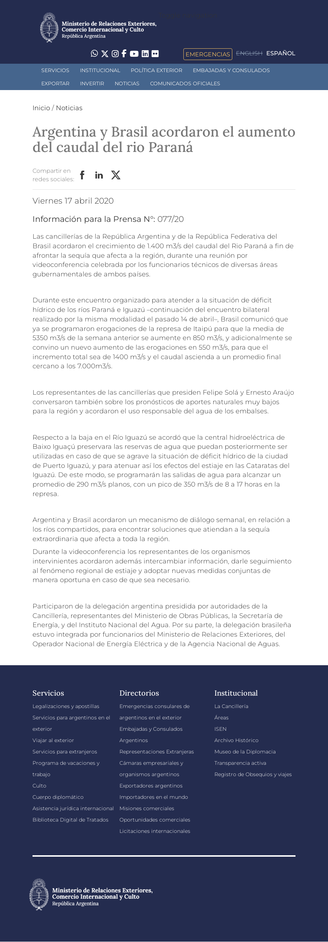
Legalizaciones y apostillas (66, 706)
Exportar (55, 83)
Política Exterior (156, 70)
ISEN (220, 729)
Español (280, 53)
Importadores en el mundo (153, 797)
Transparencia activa (240, 763)
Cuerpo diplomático (58, 797)
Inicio (41, 108)
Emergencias (208, 54)
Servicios (55, 70)
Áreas (221, 717)
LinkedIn (99, 175)
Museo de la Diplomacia (245, 751)
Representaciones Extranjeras (156, 751)
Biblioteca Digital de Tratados (70, 819)
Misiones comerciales (146, 808)
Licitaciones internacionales (154, 831)
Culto (39, 785)
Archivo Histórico (236, 740)
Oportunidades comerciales (154, 819)
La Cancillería (231, 706)
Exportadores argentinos (151, 785)
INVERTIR (92, 83)
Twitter (116, 175)
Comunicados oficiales (185, 83)
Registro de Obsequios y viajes (253, 774)
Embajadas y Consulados (231, 70)
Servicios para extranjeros (65, 751)
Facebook (82, 175)
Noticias (127, 83)
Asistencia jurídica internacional (73, 808)
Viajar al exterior (53, 740)
